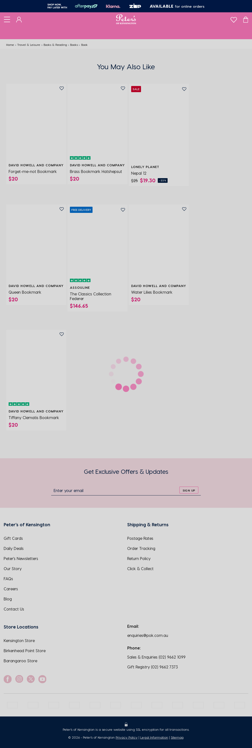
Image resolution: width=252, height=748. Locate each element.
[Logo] (126, 19)
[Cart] (245, 19)
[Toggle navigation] (7, 19)
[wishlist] (233, 18)
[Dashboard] (19, 19)
